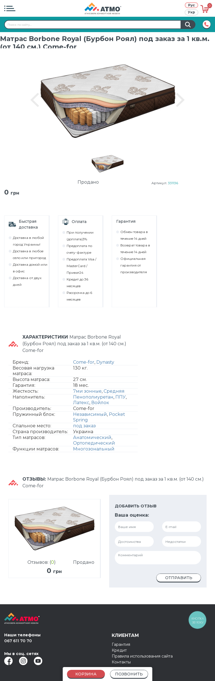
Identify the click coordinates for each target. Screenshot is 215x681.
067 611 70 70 (18, 640)
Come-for (83, 363)
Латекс (81, 404)
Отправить (178, 579)
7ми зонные (87, 392)
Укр (191, 12)
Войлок (100, 404)
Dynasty (105, 363)
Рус (191, 5)
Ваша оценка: (132, 516)
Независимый (90, 415)
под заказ (84, 427)
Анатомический (92, 439)
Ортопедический (94, 444)
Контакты (121, 662)
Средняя (114, 392)
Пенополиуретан (93, 398)
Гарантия (121, 644)
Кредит (119, 650)
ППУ (120, 398)
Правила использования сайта (142, 656)
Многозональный (93, 450)
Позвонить (129, 674)
